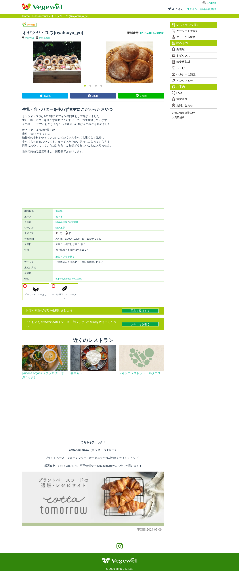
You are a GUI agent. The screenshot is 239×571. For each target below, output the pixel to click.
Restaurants (40, 16)
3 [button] (96, 86)
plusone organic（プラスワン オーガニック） (44, 375)
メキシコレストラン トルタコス (139, 373)
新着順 (178, 49)
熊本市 (59, 216)
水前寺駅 (29, 38)
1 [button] (85, 86)
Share (95, 95)
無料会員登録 (208, 9)
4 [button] (101, 86)
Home (26, 16)
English (211, 2)
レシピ (178, 68)
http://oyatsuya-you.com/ (69, 278)
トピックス (181, 55)
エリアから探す (184, 37)
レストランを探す (186, 25)
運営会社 (179, 99)
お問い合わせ (182, 105)
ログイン (191, 9)
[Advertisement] (93, 180)
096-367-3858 (152, 33)
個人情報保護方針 (183, 112)
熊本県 (59, 211)
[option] (57, 62)
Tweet (47, 95)
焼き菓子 (60, 227)
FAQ (177, 93)
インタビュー (182, 80)
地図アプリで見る (65, 256)
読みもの (180, 43)
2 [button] (90, 86)
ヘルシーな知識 (184, 74)
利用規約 (178, 117)
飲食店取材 (181, 62)
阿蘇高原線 (44, 38)
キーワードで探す (185, 31)
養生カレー (77, 373)
